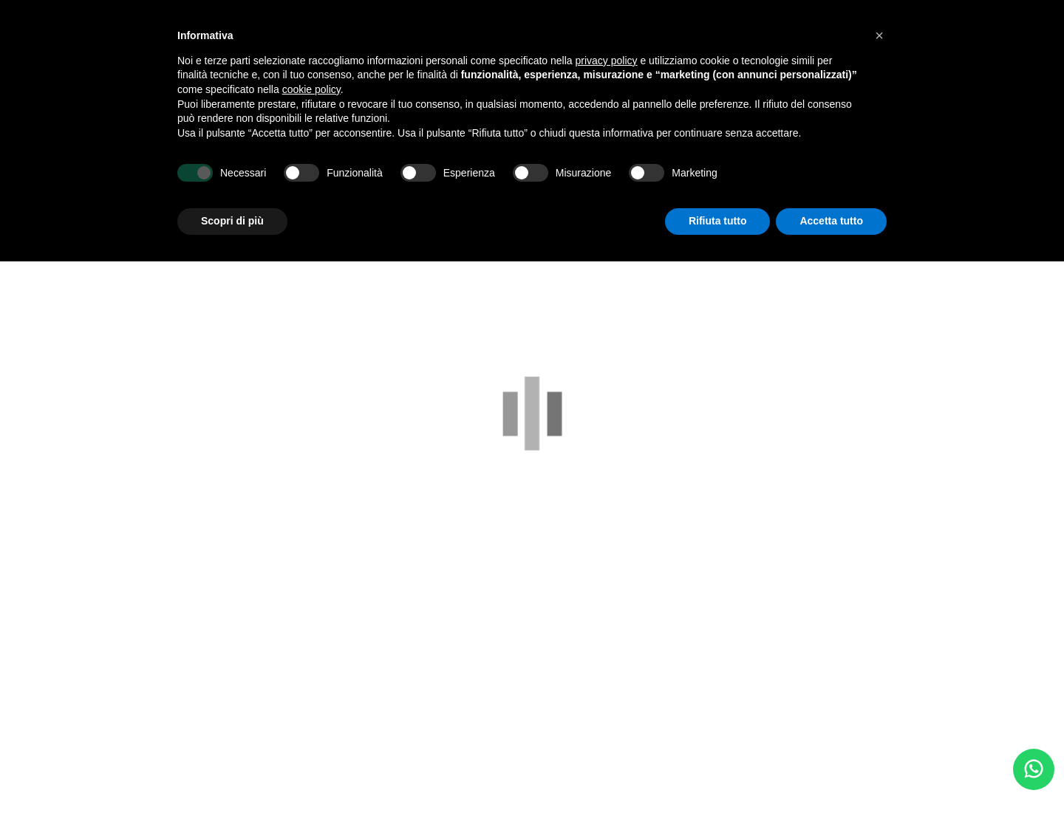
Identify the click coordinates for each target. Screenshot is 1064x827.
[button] (879, 35)
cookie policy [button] (311, 89)
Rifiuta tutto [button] (718, 221)
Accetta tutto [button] (831, 221)
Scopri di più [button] (232, 221)
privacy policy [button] (607, 60)
